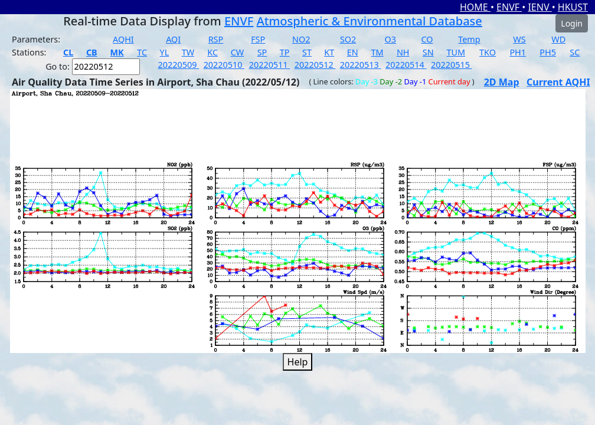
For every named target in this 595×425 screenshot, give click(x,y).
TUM (456, 52)
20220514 (406, 64)
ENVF (509, 7)
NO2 (301, 39)
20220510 (224, 64)
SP (262, 52)
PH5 (548, 52)
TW (188, 52)
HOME (475, 7)
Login (572, 23)
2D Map (501, 82)
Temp (469, 39)
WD (558, 39)
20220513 (360, 64)
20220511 (269, 64)
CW (237, 52)
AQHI (123, 39)
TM (377, 52)
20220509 (179, 64)
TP (285, 52)
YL (164, 52)
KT (329, 52)
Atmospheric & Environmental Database (369, 21)
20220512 (315, 64)
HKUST (573, 7)
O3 (390, 39)
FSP (258, 39)
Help (297, 361)
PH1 (517, 52)
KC (212, 52)
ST (307, 52)
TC (142, 52)
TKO (487, 52)
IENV (539, 7)
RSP (216, 39)
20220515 (451, 64)
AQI (173, 39)
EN (352, 52)
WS (519, 39)
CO (427, 39)
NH (403, 52)
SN (428, 52)
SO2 (348, 39)
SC (575, 52)
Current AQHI (558, 82)
